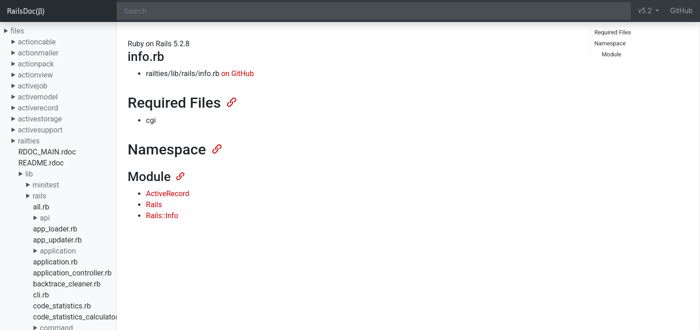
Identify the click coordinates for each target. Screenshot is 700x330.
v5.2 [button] (646, 10)
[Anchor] (230, 101)
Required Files (612, 32)
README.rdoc (41, 163)
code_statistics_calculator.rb (79, 317)
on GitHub (237, 73)
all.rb (41, 207)
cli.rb (41, 295)
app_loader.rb (55, 229)
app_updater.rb (57, 240)
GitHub (681, 10)
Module (612, 54)
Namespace (610, 43)
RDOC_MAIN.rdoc (47, 152)
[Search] (373, 11)
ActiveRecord (167, 193)
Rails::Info (162, 215)
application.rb (55, 262)
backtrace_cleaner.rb (66, 284)
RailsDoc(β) (25, 11)
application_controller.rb (72, 273)
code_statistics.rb (62, 306)
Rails (154, 204)
